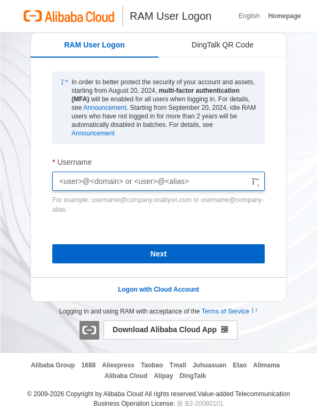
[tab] (94, 45)
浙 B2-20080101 (200, 403)
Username (74, 162)
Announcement (104, 107)
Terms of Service (225, 311)
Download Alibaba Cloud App (170, 329)
